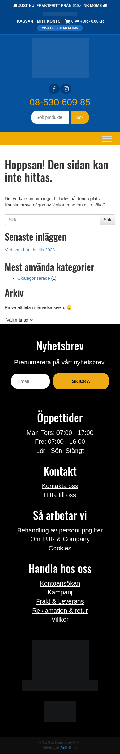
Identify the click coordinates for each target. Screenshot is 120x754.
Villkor (59, 619)
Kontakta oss (60, 485)
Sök (79, 117)
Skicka (81, 381)
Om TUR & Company (60, 539)
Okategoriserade (33, 278)
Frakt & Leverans (60, 601)
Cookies (60, 548)
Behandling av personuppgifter (60, 530)
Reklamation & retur (60, 610)
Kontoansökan (60, 583)
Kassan (25, 21)
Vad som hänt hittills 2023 (30, 249)
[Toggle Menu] (107, 139)
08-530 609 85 (60, 102)
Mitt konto (48, 21)
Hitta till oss (60, 495)
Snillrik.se (68, 748)
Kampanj (60, 592)
